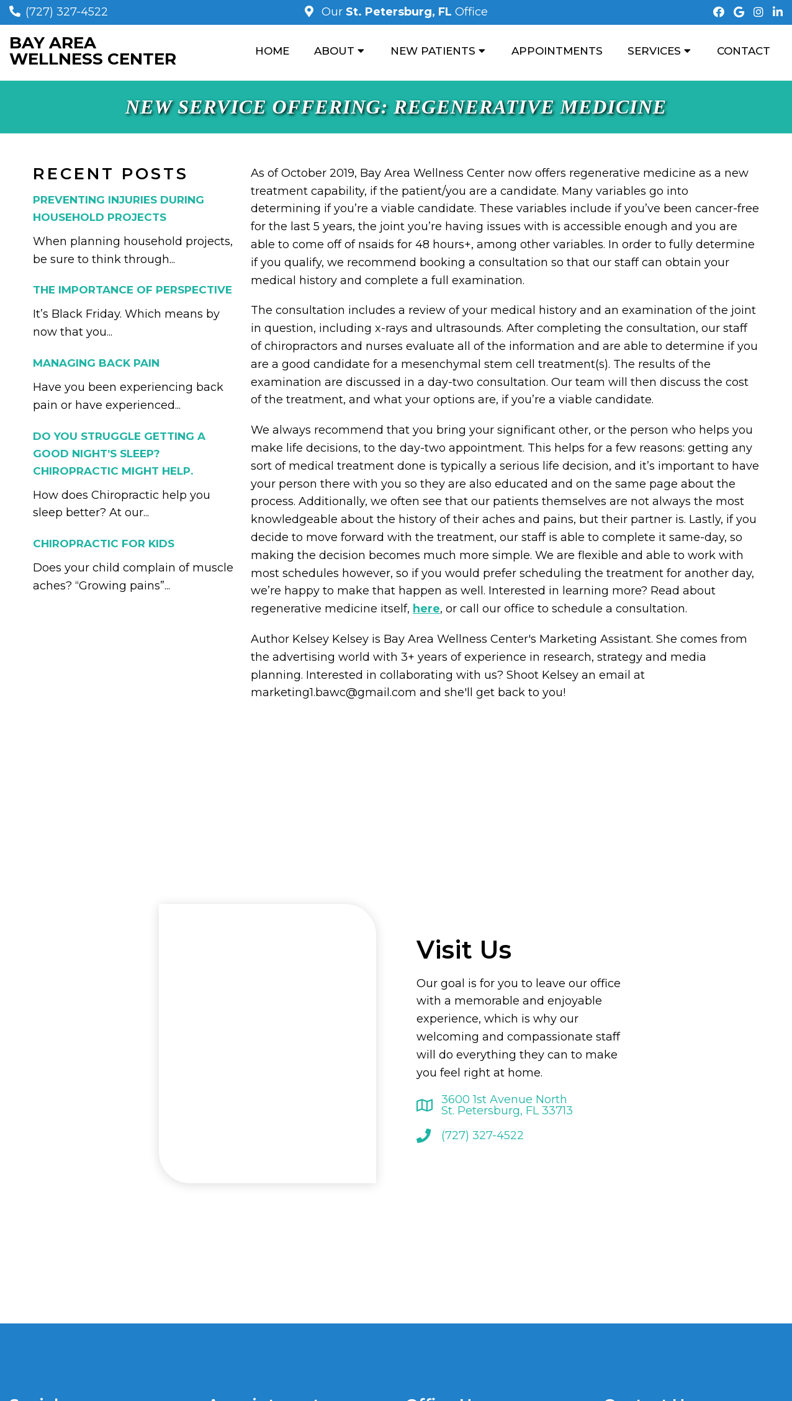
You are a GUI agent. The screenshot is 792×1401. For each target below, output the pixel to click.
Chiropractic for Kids (103, 543)
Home (272, 51)
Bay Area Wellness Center (92, 51)
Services (654, 51)
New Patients (432, 51)
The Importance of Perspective (132, 290)
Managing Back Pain (96, 363)
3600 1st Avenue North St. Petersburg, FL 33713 (507, 1105)
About (334, 51)
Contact (743, 51)
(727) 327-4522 (66, 12)
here (426, 608)
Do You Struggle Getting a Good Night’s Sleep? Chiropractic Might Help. (119, 453)
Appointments (557, 51)
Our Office (403, 12)
